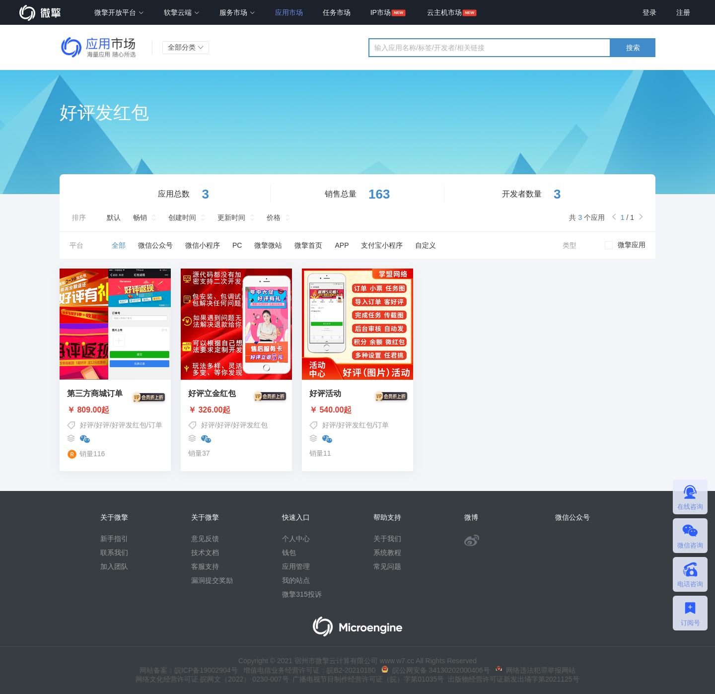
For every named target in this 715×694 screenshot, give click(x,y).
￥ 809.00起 (115, 410)
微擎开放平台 (119, 12)
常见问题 (387, 566)
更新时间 (231, 217)
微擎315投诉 (301, 594)
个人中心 (296, 539)
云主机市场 (444, 12)
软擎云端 (182, 12)
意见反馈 (205, 539)
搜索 (633, 48)
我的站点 (296, 580)
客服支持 (205, 566)
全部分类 (186, 47)
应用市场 (289, 12)
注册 (683, 12)
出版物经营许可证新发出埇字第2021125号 (511, 679)
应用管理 (296, 566)
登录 (649, 12)
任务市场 (337, 12)
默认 (114, 217)
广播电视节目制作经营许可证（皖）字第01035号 (366, 679)
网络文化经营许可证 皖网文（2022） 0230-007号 (212, 679)
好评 (87, 424)
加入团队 (114, 566)
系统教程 (387, 552)
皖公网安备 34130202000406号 (435, 670)
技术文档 (205, 552)
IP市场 (380, 12)
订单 (155, 424)
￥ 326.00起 (236, 410)
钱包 (289, 552)
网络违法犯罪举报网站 (535, 670)
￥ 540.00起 (357, 410)
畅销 (140, 217)
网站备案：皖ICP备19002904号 (189, 670)
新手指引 (114, 539)
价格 (274, 217)
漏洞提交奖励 (212, 580)
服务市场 (237, 12)
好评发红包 (129, 424)
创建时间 (182, 217)
